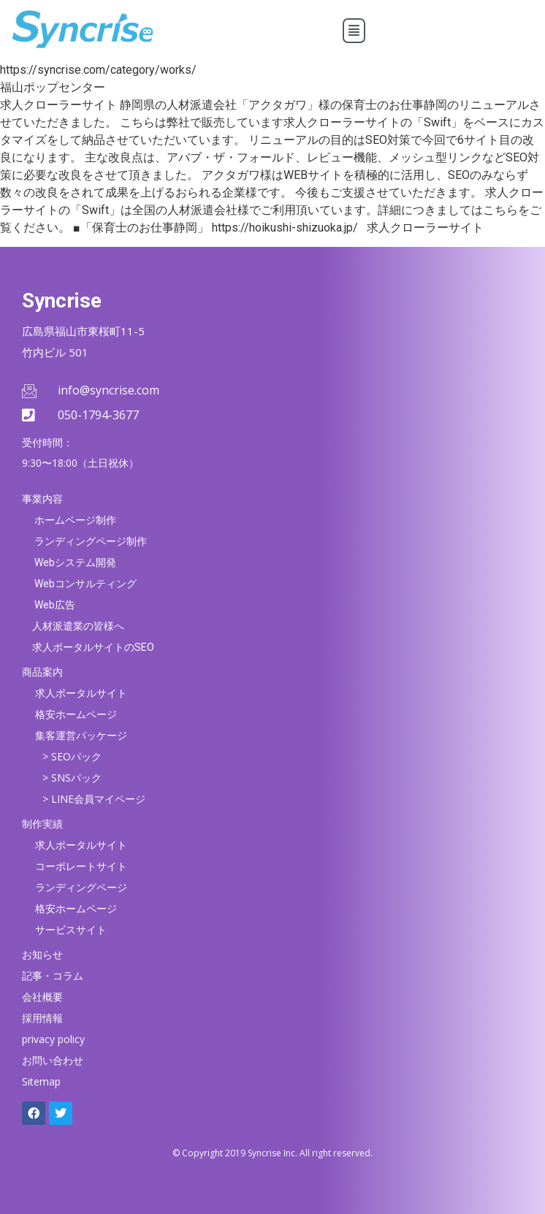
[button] (354, 30)
